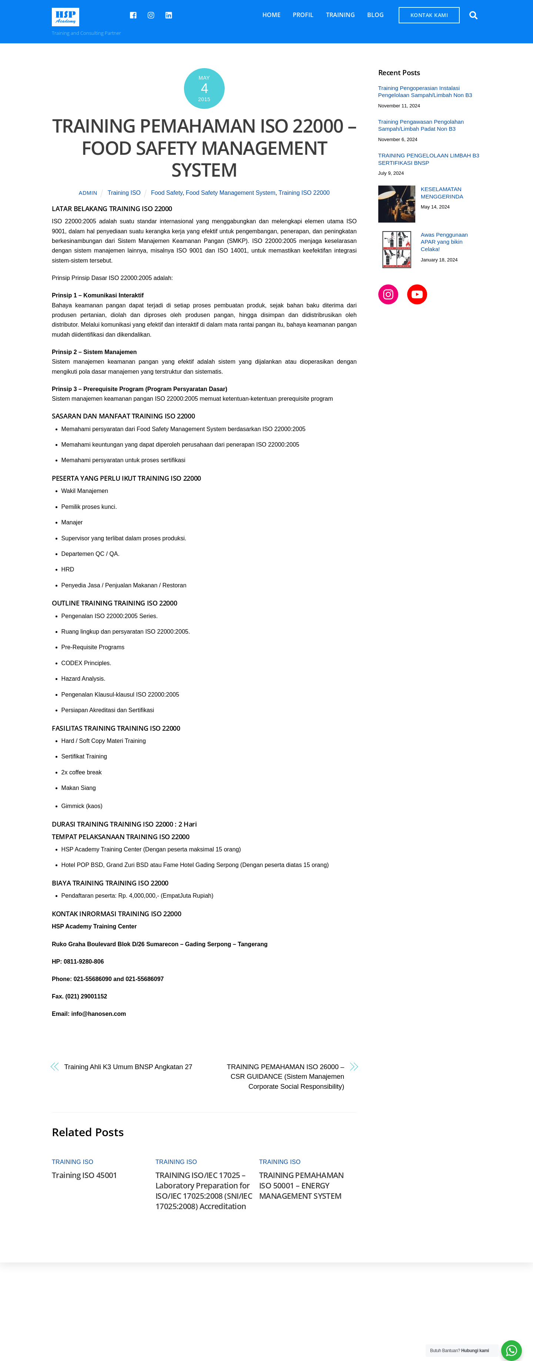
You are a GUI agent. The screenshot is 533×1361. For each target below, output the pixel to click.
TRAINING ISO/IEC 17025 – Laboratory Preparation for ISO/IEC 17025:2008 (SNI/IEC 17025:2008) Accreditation (203, 1190)
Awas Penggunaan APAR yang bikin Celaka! (444, 242)
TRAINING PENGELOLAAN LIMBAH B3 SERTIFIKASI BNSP (428, 159)
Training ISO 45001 (84, 1175)
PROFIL (303, 15)
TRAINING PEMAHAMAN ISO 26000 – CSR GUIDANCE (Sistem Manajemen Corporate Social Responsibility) (285, 1076)
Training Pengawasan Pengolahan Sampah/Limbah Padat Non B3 (421, 125)
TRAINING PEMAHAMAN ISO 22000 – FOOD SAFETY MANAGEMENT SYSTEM (204, 147)
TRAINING (340, 15)
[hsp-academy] (133, 14)
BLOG (375, 15)
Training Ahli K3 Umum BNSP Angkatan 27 (128, 1067)
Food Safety (166, 193)
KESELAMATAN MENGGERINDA (442, 193)
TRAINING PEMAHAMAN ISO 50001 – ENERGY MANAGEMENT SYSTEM (301, 1185)
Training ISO (124, 193)
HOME (271, 15)
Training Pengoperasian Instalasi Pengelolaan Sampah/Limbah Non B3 (425, 92)
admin (88, 193)
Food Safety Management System (230, 193)
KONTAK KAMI (429, 15)
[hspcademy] (151, 14)
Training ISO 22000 (304, 193)
